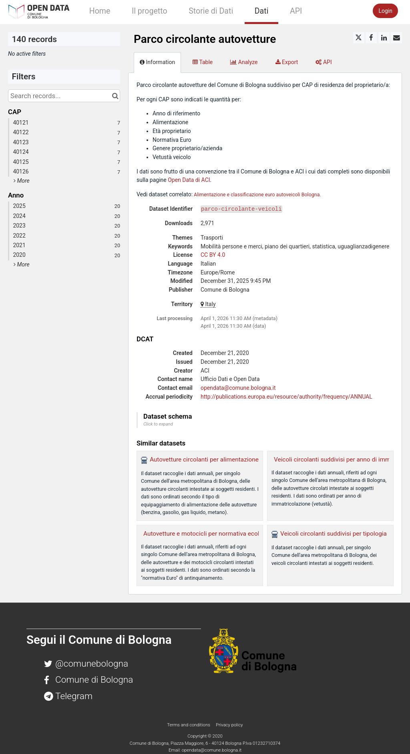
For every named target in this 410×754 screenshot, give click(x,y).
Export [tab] (286, 62)
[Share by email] (396, 37)
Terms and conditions (189, 725)
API (296, 11)
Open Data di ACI (189, 180)
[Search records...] (64, 95)
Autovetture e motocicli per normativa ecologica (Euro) (217, 533)
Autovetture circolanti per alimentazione (204, 459)
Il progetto (149, 11)
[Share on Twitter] (358, 37)
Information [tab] (157, 62)
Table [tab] (203, 62)
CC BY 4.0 (213, 255)
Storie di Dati (211, 11)
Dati (262, 11)
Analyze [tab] (243, 62)
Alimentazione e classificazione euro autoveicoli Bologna (257, 195)
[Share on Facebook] (371, 37)
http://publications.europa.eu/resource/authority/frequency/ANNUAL (286, 396)
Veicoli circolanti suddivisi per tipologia (333, 533)
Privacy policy (229, 725)
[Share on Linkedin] (384, 37)
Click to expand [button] (158, 424)
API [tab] (324, 62)
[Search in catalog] (115, 95)
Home (100, 11)
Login (385, 11)
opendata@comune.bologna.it (238, 388)
